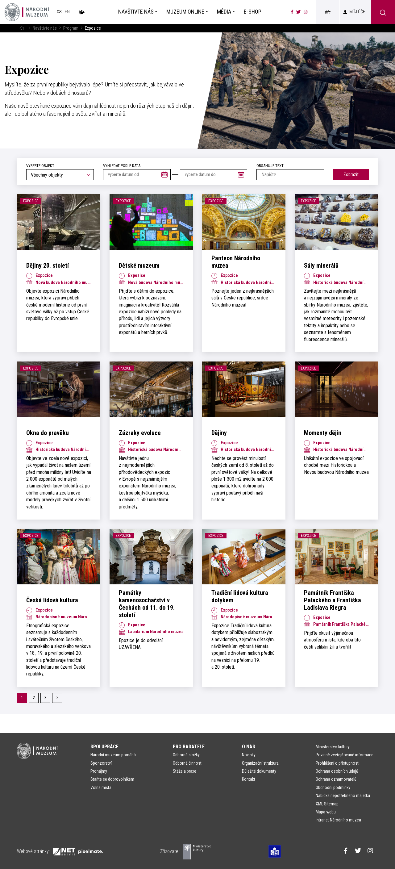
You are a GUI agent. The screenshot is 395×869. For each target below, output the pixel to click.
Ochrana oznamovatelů (336, 779)
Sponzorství (101, 763)
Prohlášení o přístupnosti (338, 763)
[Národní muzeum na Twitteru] (298, 12)
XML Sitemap (327, 803)
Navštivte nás (45, 28)
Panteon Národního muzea (235, 261)
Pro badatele (189, 747)
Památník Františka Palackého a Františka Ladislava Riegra (332, 600)
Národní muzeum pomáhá (113, 754)
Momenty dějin (322, 433)
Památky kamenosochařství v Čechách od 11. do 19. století (147, 604)
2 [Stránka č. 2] (34, 697)
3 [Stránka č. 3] (45, 697)
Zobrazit (351, 174)
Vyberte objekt (40, 165)
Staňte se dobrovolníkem (112, 779)
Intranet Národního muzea (338, 819)
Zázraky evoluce (140, 433)
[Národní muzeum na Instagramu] (305, 12)
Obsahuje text (270, 165)
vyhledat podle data (121, 165)
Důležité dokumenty (259, 771)
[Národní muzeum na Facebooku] (292, 12)
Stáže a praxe (184, 771)
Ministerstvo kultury (333, 746)
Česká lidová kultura (52, 600)
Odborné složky (186, 754)
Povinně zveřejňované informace (344, 754)
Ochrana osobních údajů (337, 771)
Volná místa (100, 787)
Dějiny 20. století (47, 265)
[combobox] (60, 174)
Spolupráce (104, 747)
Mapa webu (326, 811)
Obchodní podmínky (333, 787)
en (67, 12)
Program (70, 28)
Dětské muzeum (139, 265)
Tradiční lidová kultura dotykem (239, 596)
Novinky (249, 754)
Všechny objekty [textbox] (47, 175)
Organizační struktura (260, 763)
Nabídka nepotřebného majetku (343, 795)
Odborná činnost (187, 763)
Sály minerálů (321, 265)
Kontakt (248, 779)
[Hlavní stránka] (21, 28)
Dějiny (219, 433)
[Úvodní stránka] (27, 12)
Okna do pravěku (47, 433)
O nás (248, 747)
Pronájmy (98, 771)
